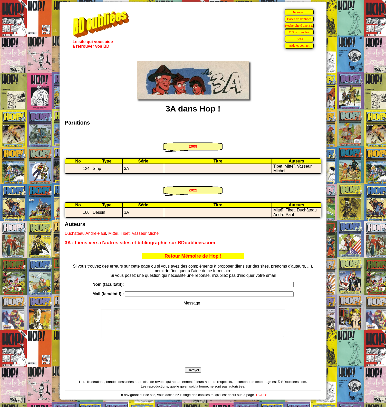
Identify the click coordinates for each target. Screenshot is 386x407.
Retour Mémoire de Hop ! (193, 256)
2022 (193, 190)
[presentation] (193, 359)
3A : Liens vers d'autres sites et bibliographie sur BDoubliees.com (140, 242)
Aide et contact (299, 45)
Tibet (125, 233)
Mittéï (113, 233)
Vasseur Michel (146, 233)
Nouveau (299, 12)
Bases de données (299, 19)
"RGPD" (261, 400)
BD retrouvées (299, 32)
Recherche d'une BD (299, 25)
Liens (299, 39)
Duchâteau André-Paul (85, 233)
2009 (193, 146)
